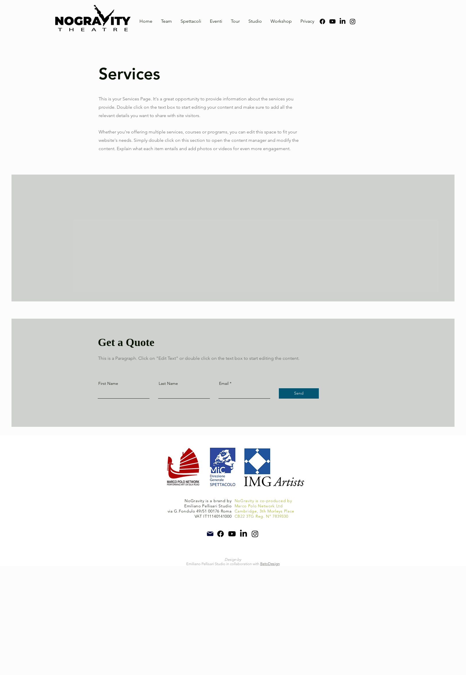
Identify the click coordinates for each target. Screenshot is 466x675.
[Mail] (210, 534)
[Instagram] (352, 21)
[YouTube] (332, 21)
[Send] (299, 393)
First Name (108, 383)
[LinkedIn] (342, 21)
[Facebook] (322, 21)
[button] (191, 21)
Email (224, 383)
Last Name (168, 383)
